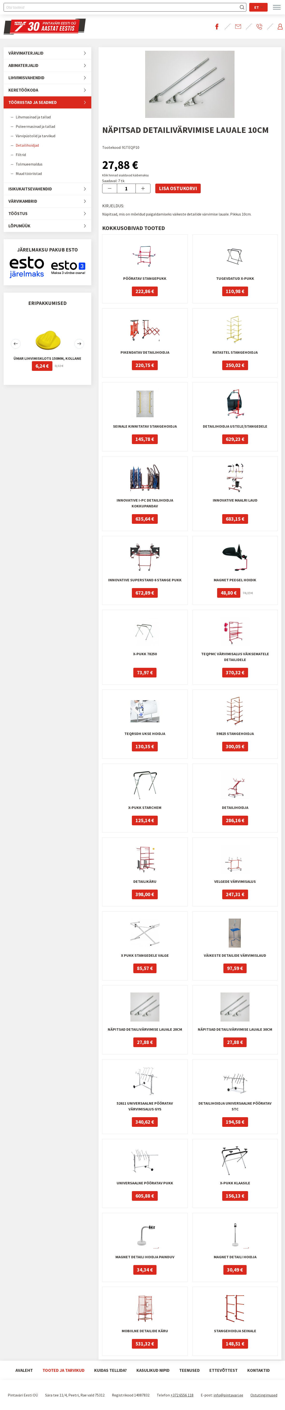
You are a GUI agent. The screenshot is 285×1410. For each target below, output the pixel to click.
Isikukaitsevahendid (49, 189)
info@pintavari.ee (228, 1395)
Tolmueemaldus (29, 164)
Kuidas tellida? (110, 1370)
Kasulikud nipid (153, 1370)
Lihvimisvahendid (49, 78)
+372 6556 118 (182, 1395)
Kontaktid (258, 1370)
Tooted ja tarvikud (64, 1370)
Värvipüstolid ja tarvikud (35, 135)
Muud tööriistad (29, 173)
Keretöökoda (49, 90)
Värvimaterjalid (49, 53)
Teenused (189, 1370)
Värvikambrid (49, 201)
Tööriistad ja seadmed (49, 102)
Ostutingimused (263, 1395)
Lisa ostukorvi (178, 188)
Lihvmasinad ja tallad (33, 117)
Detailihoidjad (27, 145)
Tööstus (49, 214)
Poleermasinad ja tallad (35, 126)
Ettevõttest (223, 1370)
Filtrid (21, 154)
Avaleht (24, 1370)
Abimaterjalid (49, 65)
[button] (16, 344)
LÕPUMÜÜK (49, 226)
